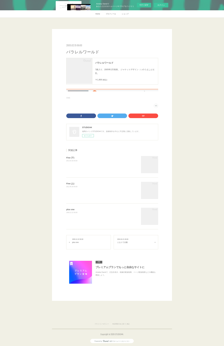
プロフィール (111, 14)
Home (97, 14)
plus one (70, 209)
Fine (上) (70, 183)
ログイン (161, 5)
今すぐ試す (144, 5)
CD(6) (68, 98)
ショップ (125, 14)
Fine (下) (70, 158)
